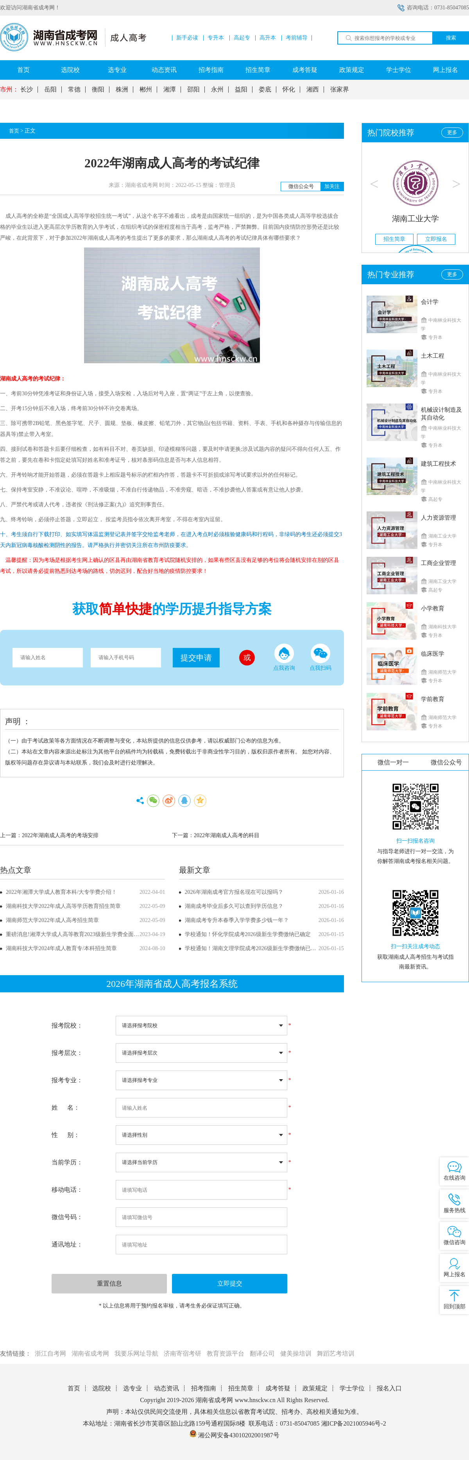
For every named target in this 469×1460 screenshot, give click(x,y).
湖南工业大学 (415, 218)
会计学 (430, 302)
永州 (217, 89)
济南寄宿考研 (182, 1353)
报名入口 (389, 1388)
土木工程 (432, 356)
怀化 (289, 89)
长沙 (26, 89)
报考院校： (67, 1025)
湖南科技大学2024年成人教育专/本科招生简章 (61, 948)
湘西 (312, 89)
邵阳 (193, 89)
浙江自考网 (50, 1353)
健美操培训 (295, 1353)
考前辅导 (297, 38)
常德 (74, 89)
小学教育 (432, 608)
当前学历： (67, 1162)
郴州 (146, 89)
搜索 (451, 38)
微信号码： (67, 1217)
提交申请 (196, 657)
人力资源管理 (438, 518)
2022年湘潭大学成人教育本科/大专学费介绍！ (61, 892)
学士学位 (398, 69)
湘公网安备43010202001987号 (234, 1435)
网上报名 (445, 69)
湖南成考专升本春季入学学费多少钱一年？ (237, 920)
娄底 (265, 89)
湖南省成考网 (90, 1353)
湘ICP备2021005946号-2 (353, 1423)
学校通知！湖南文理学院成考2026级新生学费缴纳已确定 (253, 948)
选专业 (117, 69)
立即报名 (436, 239)
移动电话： (67, 1189)
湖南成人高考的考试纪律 (227, 238)
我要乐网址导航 (136, 1353)
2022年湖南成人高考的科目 (227, 835)
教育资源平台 (225, 1353)
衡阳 (98, 89)
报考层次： (67, 1052)
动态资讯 (164, 69)
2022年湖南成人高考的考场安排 (60, 835)
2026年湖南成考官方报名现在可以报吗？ (234, 892)
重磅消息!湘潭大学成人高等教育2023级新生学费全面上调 (75, 934)
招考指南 (211, 69)
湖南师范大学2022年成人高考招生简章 (52, 920)
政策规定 (351, 69)
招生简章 (257, 69)
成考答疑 (304, 69)
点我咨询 (284, 657)
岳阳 (50, 89)
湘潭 (169, 89)
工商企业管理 (438, 563)
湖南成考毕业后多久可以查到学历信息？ (234, 906)
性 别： (66, 1135)
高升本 (268, 38)
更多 (452, 132)
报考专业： (67, 1080)
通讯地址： (67, 1244)
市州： (9, 89)
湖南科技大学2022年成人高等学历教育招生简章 (63, 906)
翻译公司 (262, 1353)
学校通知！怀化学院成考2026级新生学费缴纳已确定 (248, 934)
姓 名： (66, 1107)
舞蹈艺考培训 (335, 1353)
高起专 (242, 38)
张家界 (339, 89)
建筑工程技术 (438, 464)
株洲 (122, 89)
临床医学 (432, 654)
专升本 (216, 38)
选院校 (70, 69)
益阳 (241, 89)
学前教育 (432, 699)
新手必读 (187, 38)
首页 (23, 69)
